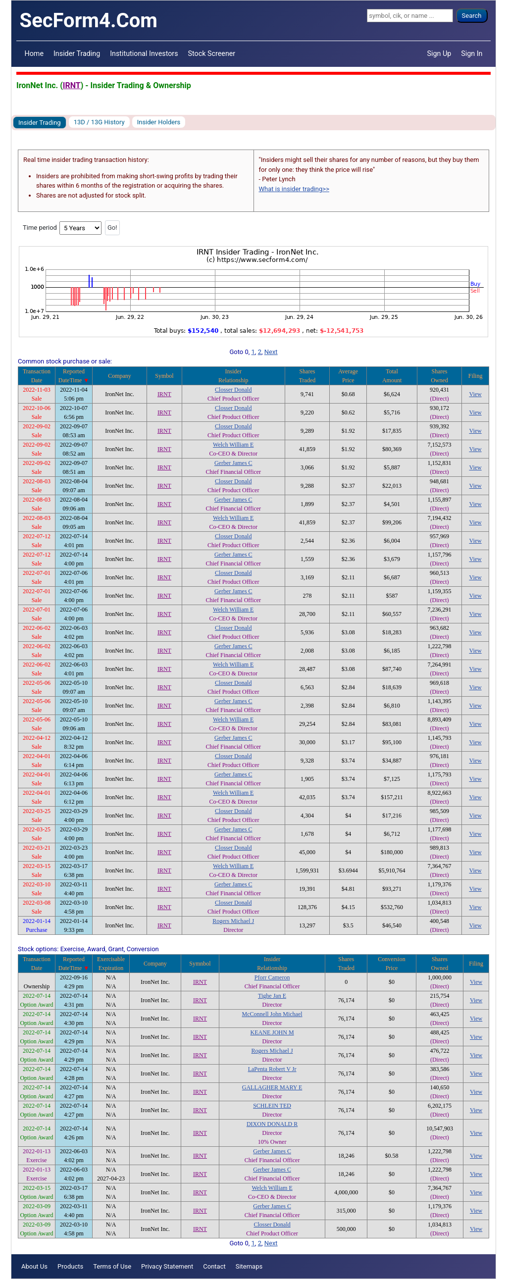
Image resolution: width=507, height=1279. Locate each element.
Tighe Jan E (272, 995)
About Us (34, 1266)
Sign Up (439, 53)
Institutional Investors (144, 53)
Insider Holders (159, 122)
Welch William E (233, 444)
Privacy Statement (167, 1266)
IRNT (72, 85)
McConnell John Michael (272, 1014)
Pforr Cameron (272, 977)
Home (34, 53)
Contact (214, 1266)
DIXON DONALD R (272, 1124)
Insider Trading (76, 53)
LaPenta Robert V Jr (272, 1069)
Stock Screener (212, 53)
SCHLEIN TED (272, 1105)
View (475, 394)
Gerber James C (233, 463)
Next (271, 352)
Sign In (471, 53)
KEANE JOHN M (272, 1032)
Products (70, 1266)
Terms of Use (112, 1266)
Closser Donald (233, 389)
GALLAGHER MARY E (272, 1087)
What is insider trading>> (294, 189)
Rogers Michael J (233, 921)
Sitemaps (249, 1266)
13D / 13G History (99, 122)
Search (472, 15)
